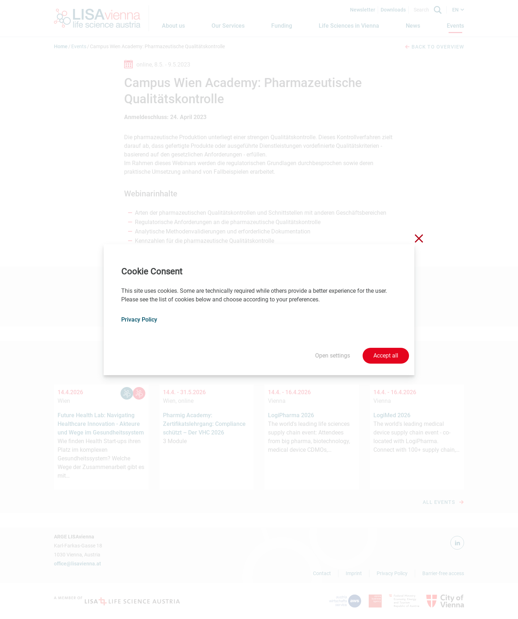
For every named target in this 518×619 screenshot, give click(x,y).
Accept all (385, 355)
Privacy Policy (139, 319)
